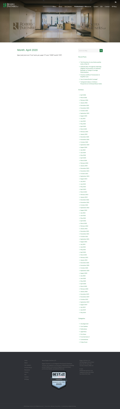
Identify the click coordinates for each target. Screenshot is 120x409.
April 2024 (83, 158)
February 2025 (84, 131)
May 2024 (83, 155)
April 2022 (83, 220)
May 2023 (83, 186)
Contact (107, 6)
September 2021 (84, 239)
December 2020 (84, 262)
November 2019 (84, 296)
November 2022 (84, 202)
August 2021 (83, 241)
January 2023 (83, 197)
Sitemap (52, 406)
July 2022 (82, 213)
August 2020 (83, 273)
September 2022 (84, 207)
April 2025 (83, 126)
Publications (83, 329)
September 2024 (84, 144)
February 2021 (84, 257)
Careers (95, 6)
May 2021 (83, 249)
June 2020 (83, 278)
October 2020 (84, 268)
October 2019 (84, 299)
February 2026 (84, 100)
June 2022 (83, 215)
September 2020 (84, 270)
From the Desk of (85, 337)
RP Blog (114, 6)
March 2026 (83, 97)
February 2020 (84, 289)
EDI (101, 6)
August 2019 (83, 304)
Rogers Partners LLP (31, 406)
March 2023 (83, 192)
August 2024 (83, 147)
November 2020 (84, 265)
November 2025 (84, 108)
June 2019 (83, 310)
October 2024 (84, 142)
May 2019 (83, 312)
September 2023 (84, 176)
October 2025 (84, 110)
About (60, 6)
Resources (88, 6)
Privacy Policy (57, 406)
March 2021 (83, 254)
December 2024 (84, 137)
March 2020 (83, 286)
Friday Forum (83, 342)
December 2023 (84, 168)
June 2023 (83, 184)
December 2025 (84, 105)
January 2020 (83, 291)
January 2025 (83, 134)
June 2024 (83, 152)
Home (54, 6)
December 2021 (84, 231)
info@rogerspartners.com (86, 370)
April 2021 (83, 252)
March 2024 (83, 160)
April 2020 (83, 283)
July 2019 (82, 307)
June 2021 (83, 247)
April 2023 (83, 189)
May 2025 (83, 123)
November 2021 (84, 234)
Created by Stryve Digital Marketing (69, 406)
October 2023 (84, 173)
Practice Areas (78, 6)
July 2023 (82, 181)
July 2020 (82, 275)
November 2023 (84, 171)
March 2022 (83, 223)
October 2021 (84, 236)
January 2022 (83, 228)
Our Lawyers (68, 6)
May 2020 (83, 281)
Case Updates (84, 326)
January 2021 (83, 260)
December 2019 (84, 294)
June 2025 (83, 121)
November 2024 (84, 139)
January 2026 (83, 102)
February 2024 (84, 163)
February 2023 (84, 194)
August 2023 (83, 178)
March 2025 (83, 129)
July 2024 (82, 150)
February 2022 (84, 226)
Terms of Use (47, 406)
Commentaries (84, 339)
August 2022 (83, 210)
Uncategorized (84, 323)
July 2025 (82, 118)
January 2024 (83, 165)
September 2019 (84, 302)
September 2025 (84, 113)
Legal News (83, 331)
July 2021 (82, 244)
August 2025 (83, 116)
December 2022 (84, 199)
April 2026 (83, 95)
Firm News (83, 334)
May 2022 (83, 218)
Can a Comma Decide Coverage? (89, 79)
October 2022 (84, 205)
